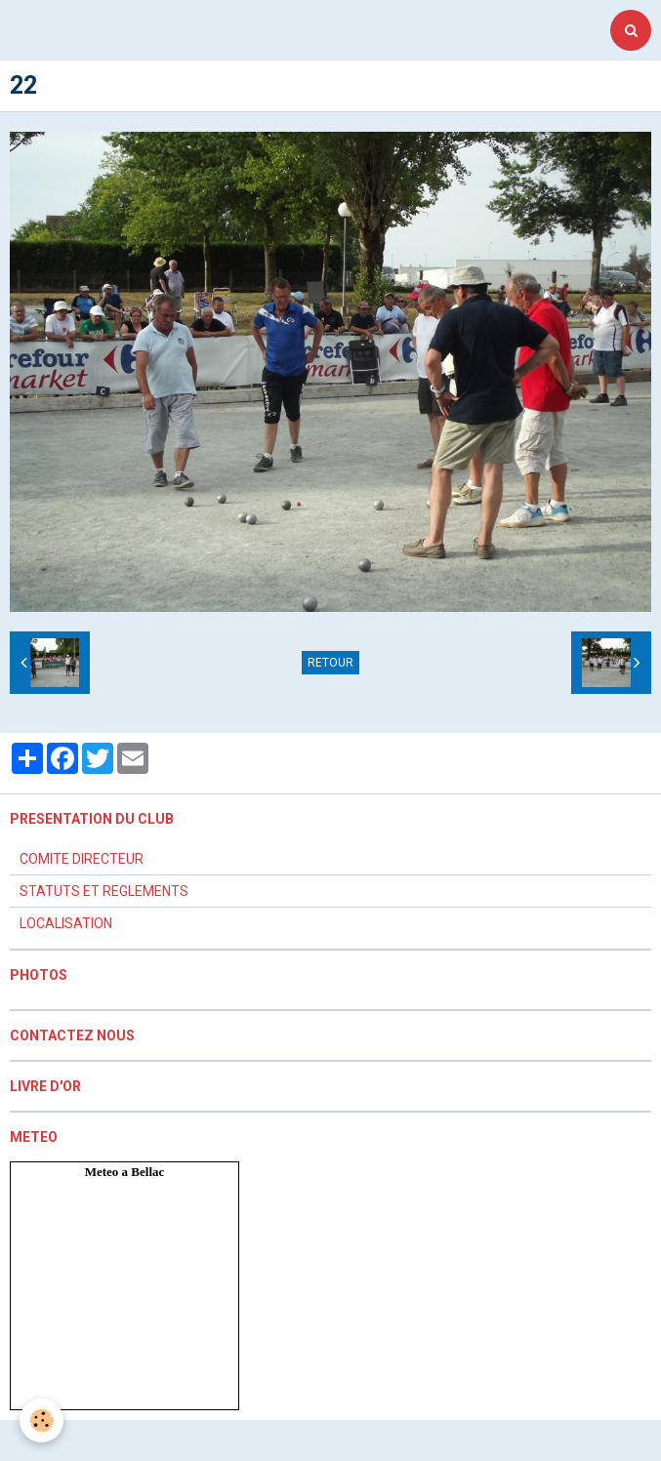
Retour (330, 663)
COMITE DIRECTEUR (82, 859)
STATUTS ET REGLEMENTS (104, 891)
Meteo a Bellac (125, 1171)
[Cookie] (41, 1420)
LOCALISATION (66, 923)
